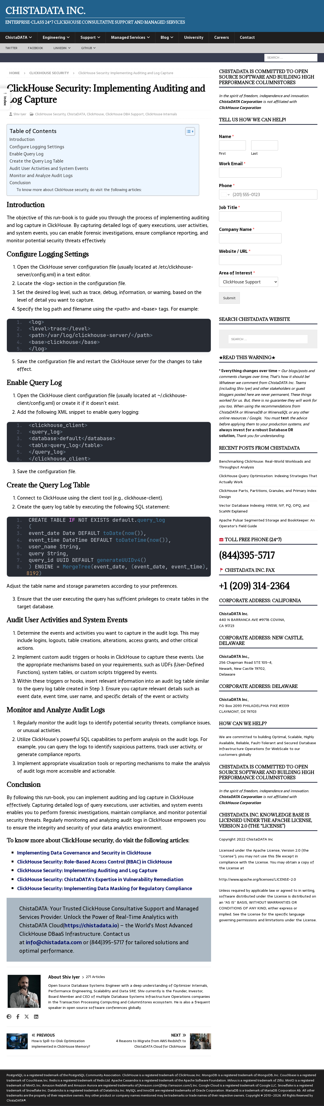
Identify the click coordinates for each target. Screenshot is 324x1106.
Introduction (22, 139)
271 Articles (95, 977)
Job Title (229, 207)
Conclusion (20, 182)
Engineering (54, 37)
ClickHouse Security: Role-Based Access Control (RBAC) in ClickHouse (94, 862)
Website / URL (234, 251)
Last (254, 153)
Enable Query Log (26, 153)
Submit (229, 298)
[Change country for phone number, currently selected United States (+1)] (225, 194)
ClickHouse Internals (161, 114)
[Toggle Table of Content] (187, 131)
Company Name (236, 229)
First (222, 153)
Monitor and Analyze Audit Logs (41, 175)
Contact (247, 37)
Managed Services (128, 37)
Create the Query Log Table (36, 161)
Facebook (35, 48)
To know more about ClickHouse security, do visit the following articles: (79, 190)
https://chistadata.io (90, 925)
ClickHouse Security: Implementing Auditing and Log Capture (87, 870)
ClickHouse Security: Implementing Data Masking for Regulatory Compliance (104, 888)
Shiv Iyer (19, 114)
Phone (227, 185)
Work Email (232, 164)
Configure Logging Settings (36, 146)
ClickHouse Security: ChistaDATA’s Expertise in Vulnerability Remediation (100, 879)
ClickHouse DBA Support (125, 114)
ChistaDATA (16, 37)
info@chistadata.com (54, 942)
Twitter (11, 48)
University (193, 37)
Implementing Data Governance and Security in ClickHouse (84, 853)
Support (88, 37)
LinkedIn (60, 48)
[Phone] (268, 194)
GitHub (86, 48)
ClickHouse (95, 114)
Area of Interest (237, 273)
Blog (165, 37)
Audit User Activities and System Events (48, 168)
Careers (221, 37)
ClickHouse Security (50, 114)
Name (226, 136)
